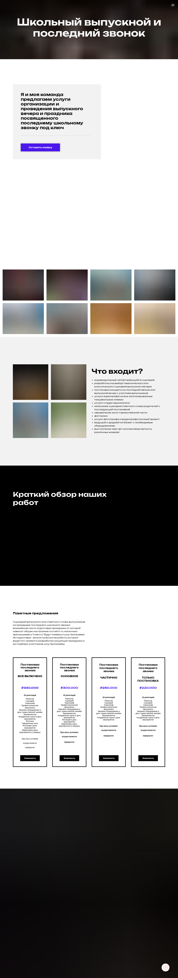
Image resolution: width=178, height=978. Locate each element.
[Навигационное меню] (172, 5)
